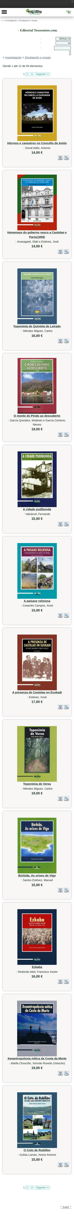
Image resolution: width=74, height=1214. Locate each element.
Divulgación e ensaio (28, 20)
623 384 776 (19, 1209)
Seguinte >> (42, 74)
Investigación (11, 20)
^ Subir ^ (65, 1157)
